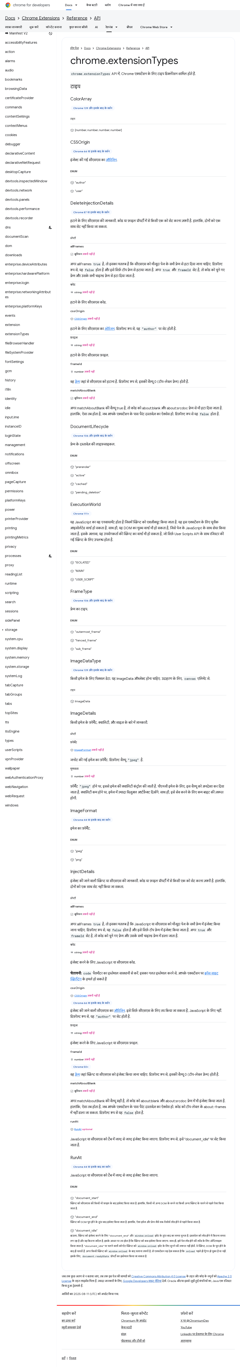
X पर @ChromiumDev (195, 1320)
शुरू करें (33, 27)
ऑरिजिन (111, 160)
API (97, 18)
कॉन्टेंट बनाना (54, 27)
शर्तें (63, 1358)
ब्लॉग (108, 5)
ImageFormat (82, 749)
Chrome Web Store (154, 27)
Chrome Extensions (41, 18)
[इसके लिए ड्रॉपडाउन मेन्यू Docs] (77, 5)
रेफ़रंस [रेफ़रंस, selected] (109, 27)
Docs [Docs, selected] (68, 5)
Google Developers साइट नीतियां (142, 1281)
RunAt (77, 1129)
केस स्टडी (91, 5)
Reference (77, 18)
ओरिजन (110, 329)
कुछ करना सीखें (78, 27)
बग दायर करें (68, 1320)
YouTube (186, 1327)
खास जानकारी (13, 27)
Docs (10, 18)
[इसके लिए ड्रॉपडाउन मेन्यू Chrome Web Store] (173, 27)
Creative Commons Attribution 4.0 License (158, 1276)
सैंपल (130, 27)
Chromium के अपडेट (134, 1320)
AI (96, 27)
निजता (72, 1358)
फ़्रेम (77, 382)
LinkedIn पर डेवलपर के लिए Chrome (202, 1334)
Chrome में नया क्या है (131, 5)
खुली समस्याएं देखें (71, 1327)
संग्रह (123, 1334)
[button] (27, 629)
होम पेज (74, 48)
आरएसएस (186, 1341)
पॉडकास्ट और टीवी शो (133, 1341)
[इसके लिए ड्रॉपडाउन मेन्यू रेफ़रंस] (118, 27)
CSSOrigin (80, 318)
